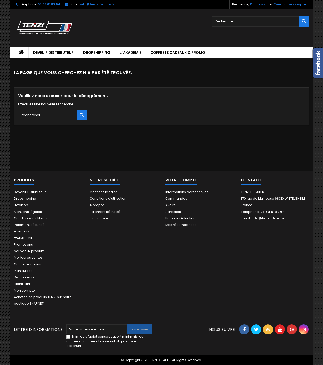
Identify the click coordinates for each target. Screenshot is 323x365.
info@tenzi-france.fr (97, 4)
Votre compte (181, 180)
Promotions (23, 244)
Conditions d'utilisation (32, 218)
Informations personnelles (186, 192)
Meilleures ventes (28, 257)
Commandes (176, 198)
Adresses (173, 211)
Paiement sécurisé (29, 224)
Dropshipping (96, 52)
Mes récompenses (180, 224)
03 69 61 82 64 (49, 4)
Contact (251, 180)
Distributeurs (24, 277)
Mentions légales (28, 211)
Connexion (258, 4)
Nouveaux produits (29, 251)
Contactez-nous (27, 264)
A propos (21, 231)
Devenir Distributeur (53, 52)
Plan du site (23, 270)
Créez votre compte (289, 4)
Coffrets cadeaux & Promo (177, 52)
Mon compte (24, 290)
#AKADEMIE (130, 52)
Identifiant (22, 283)
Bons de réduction (180, 218)
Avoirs (170, 205)
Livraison (21, 205)
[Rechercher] (260, 21)
